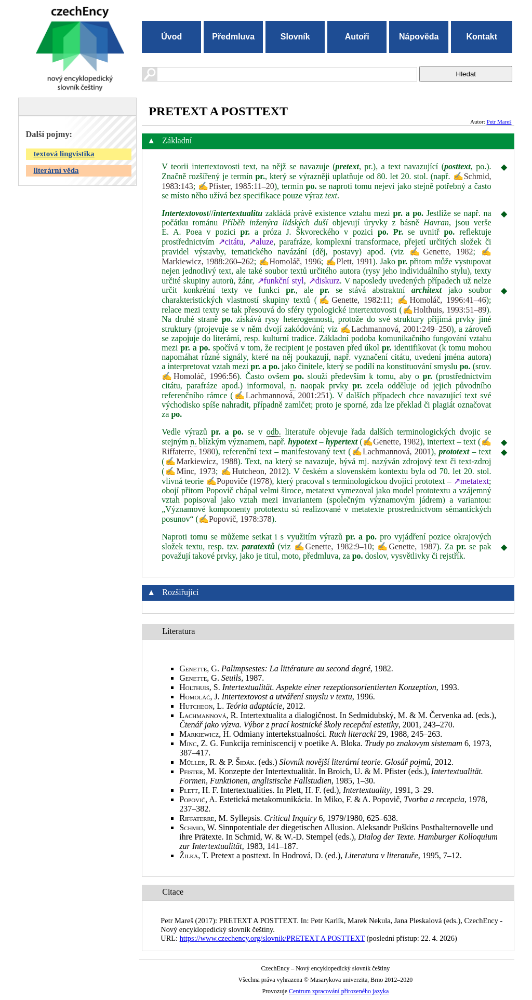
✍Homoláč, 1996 (290, 261)
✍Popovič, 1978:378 (235, 519)
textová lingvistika (64, 154)
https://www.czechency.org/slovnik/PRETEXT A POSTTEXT (272, 938)
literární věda (56, 170)
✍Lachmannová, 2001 (391, 451)
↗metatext (471, 481)
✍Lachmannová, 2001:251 (281, 395)
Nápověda (418, 36)
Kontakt (481, 36)
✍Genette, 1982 (441, 251)
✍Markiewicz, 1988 (201, 461)
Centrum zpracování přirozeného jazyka (339, 991)
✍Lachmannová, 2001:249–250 (395, 329)
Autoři (357, 36)
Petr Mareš (499, 121)
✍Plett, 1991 (349, 261)
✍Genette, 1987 (406, 546)
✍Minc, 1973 (190, 471)
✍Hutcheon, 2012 (253, 471)
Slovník (295, 36)
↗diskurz (324, 280)
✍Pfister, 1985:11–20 (236, 186)
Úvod (171, 36)
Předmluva (233, 36)
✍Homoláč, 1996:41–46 (441, 299)
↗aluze (261, 241)
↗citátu (231, 241)
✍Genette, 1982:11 (354, 299)
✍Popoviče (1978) (239, 481)
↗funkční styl (280, 280)
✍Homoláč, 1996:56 (199, 376)
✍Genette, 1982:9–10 (333, 546)
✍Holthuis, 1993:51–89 (444, 309)
